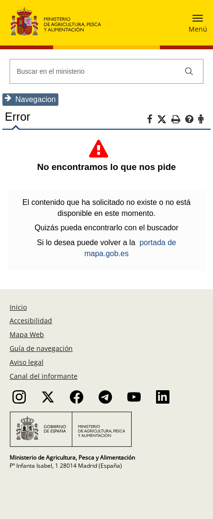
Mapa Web (27, 334)
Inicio (18, 307)
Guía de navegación (41, 348)
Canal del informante (44, 376)
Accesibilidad (31, 320)
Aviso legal (27, 362)
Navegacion (30, 98)
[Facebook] (152, 120)
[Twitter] (164, 119)
